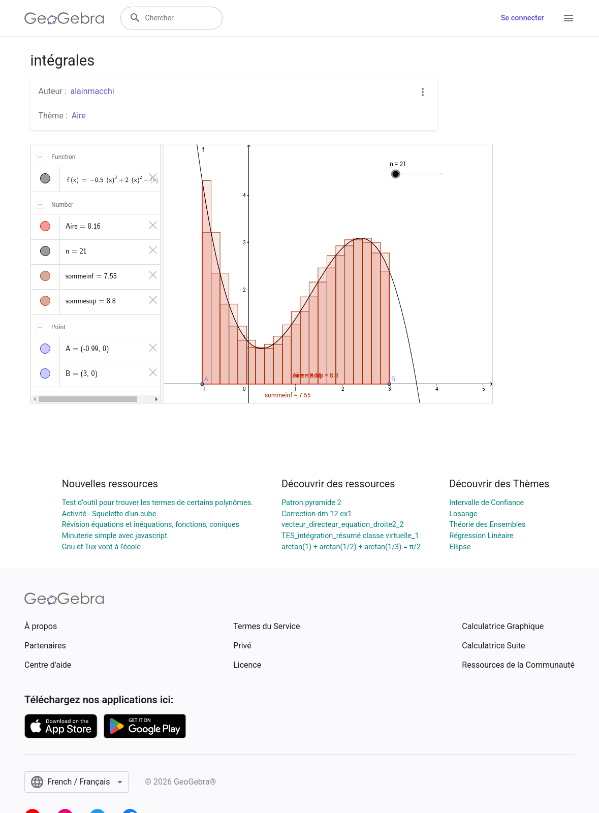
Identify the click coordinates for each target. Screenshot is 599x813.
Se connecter (522, 18)
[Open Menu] (568, 18)
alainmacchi (92, 91)
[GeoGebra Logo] (64, 18)
